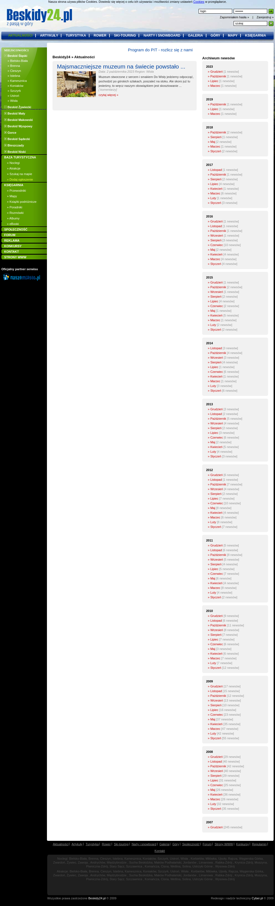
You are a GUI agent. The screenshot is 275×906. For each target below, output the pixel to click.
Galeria (164, 844)
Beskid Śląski (15, 55)
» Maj (211, 141)
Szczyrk (163, 858)
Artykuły (77, 844)
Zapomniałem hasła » (235, 17)
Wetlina (175, 866)
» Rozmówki (15, 212)
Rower (106, 844)
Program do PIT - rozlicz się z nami (160, 49)
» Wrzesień (215, 235)
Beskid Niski (15, 151)
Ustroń (174, 858)
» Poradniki (14, 207)
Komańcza (152, 866)
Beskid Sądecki (17, 139)
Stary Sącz (117, 866)
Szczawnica (134, 866)
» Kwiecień (215, 188)
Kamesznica (132, 858)
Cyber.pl (257, 898)
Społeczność (190, 844)
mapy (233, 35)
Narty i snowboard (144, 844)
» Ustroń (11, 95)
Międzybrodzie (117, 862)
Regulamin (259, 844)
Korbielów (197, 858)
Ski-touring (121, 844)
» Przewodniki (16, 190)
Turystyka (92, 844)
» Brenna (12, 65)
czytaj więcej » (108, 95)
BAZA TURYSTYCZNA (20, 157)
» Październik (217, 76)
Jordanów (189, 862)
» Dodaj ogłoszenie (20, 179)
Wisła (184, 858)
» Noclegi (13, 163)
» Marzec (214, 85)
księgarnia (255, 35)
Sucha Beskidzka (140, 862)
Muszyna (261, 862)
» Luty (212, 198)
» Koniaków (13, 85)
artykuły (49, 35)
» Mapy (12, 196)
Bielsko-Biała (78, 858)
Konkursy (242, 844)
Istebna (117, 858)
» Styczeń (214, 151)
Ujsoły (222, 858)
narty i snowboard (162, 35)
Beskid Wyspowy (18, 126)
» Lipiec (213, 81)
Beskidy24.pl (97, 898)
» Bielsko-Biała (16, 60)
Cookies (198, 1)
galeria (195, 35)
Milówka (211, 858)
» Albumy (13, 218)
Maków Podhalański (167, 862)
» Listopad (215, 169)
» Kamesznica (15, 80)
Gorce (10, 132)
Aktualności (60, 844)
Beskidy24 (61, 57)
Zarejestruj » (265, 17)
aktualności (20, 35)
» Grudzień (215, 71)
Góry (175, 844)
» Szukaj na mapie (19, 174)
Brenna (93, 858)
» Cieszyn (12, 70)
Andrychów (97, 862)
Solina (186, 866)
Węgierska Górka (251, 858)
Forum (207, 844)
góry (215, 35)
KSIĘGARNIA (13, 185)
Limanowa (206, 862)
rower (100, 35)
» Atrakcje (13, 168)
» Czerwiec (215, 245)
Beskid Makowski (18, 120)
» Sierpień (215, 137)
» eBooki (13, 224)
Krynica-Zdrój (244, 862)
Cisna (165, 866)
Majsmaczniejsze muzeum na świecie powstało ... (121, 66)
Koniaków (149, 858)
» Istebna (12, 75)
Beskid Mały (14, 113)
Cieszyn (105, 858)
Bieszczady (14, 145)
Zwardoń (59, 862)
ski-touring (125, 35)
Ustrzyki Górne (202, 866)
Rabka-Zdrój (223, 862)
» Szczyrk (12, 90)
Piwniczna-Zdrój (97, 866)
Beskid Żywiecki (17, 107)
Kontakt (159, 850)
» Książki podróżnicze (21, 201)
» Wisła (11, 100)
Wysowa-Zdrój (225, 866)
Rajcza (233, 858)
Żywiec (71, 862)
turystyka (76, 35)
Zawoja (83, 862)
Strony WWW (224, 844)
